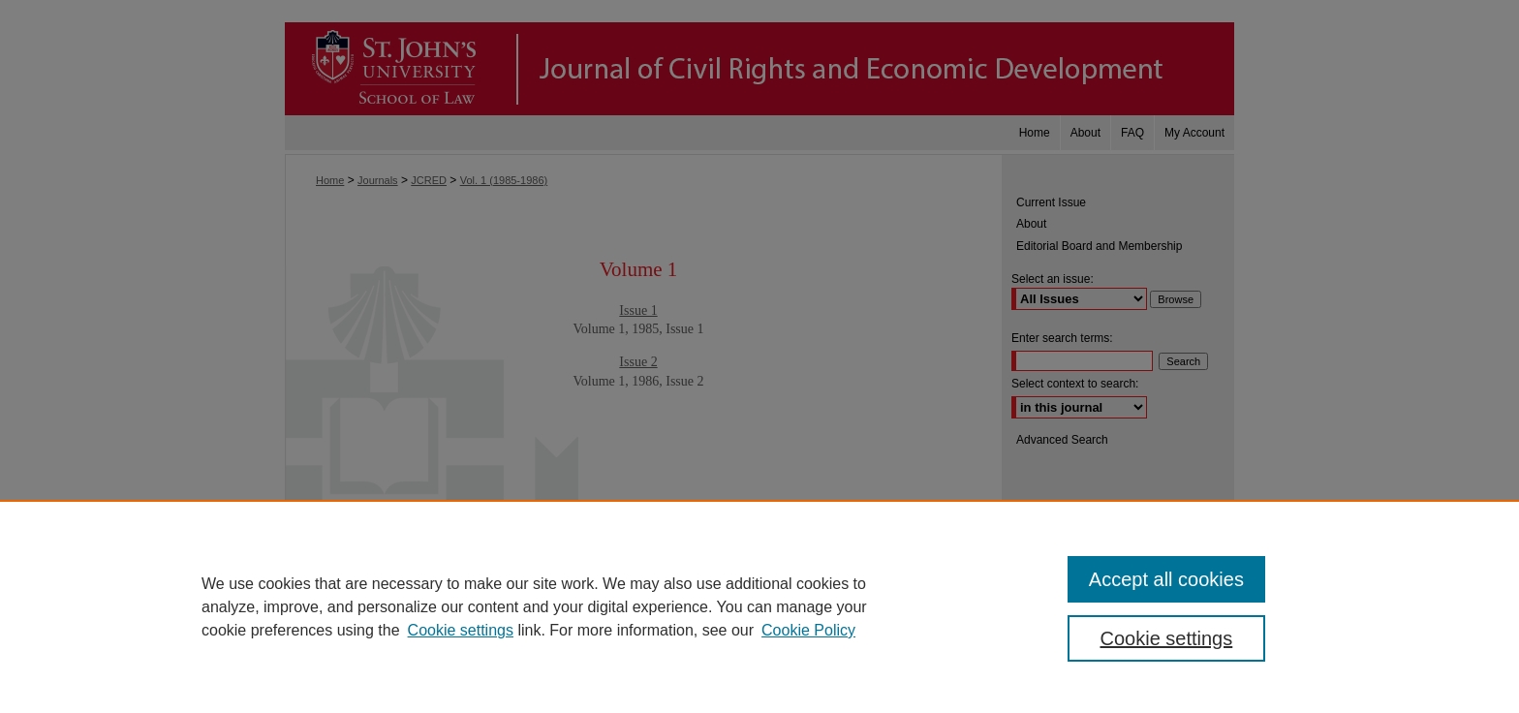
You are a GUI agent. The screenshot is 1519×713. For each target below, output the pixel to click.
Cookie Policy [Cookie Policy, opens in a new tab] (808, 630)
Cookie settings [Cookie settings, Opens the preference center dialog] (1166, 638)
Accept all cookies (1166, 579)
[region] (759, 606)
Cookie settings (460, 630)
